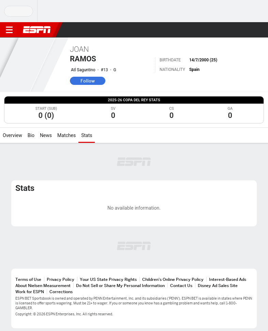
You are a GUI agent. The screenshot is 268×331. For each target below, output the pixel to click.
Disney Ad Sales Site (218, 285)
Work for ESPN (29, 291)
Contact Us (181, 285)
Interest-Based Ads (227, 279)
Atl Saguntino (83, 69)
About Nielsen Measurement (43, 285)
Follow (87, 81)
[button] (249, 30)
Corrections (61, 291)
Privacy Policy (60, 279)
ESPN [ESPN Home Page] (37, 29)
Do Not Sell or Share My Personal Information (120, 285)
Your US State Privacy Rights (108, 279)
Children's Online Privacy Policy (173, 279)
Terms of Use (28, 279)
